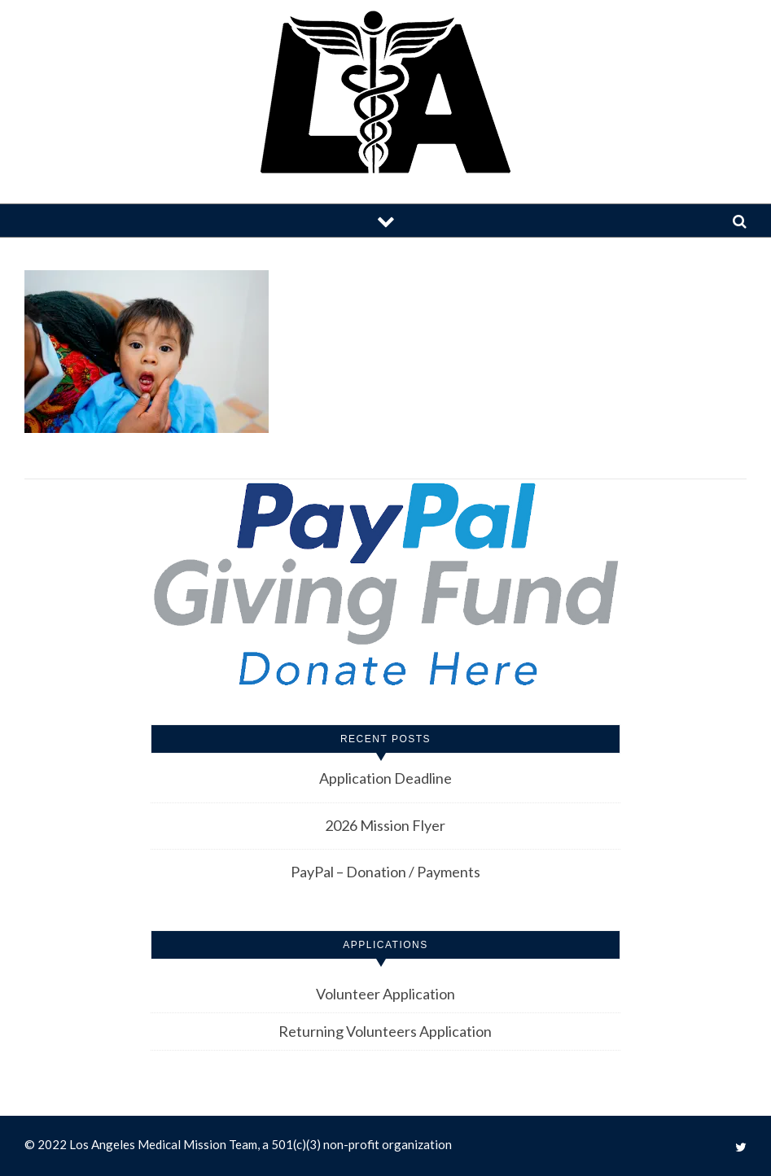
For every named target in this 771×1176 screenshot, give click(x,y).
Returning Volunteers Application (385, 1031)
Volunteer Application (385, 994)
